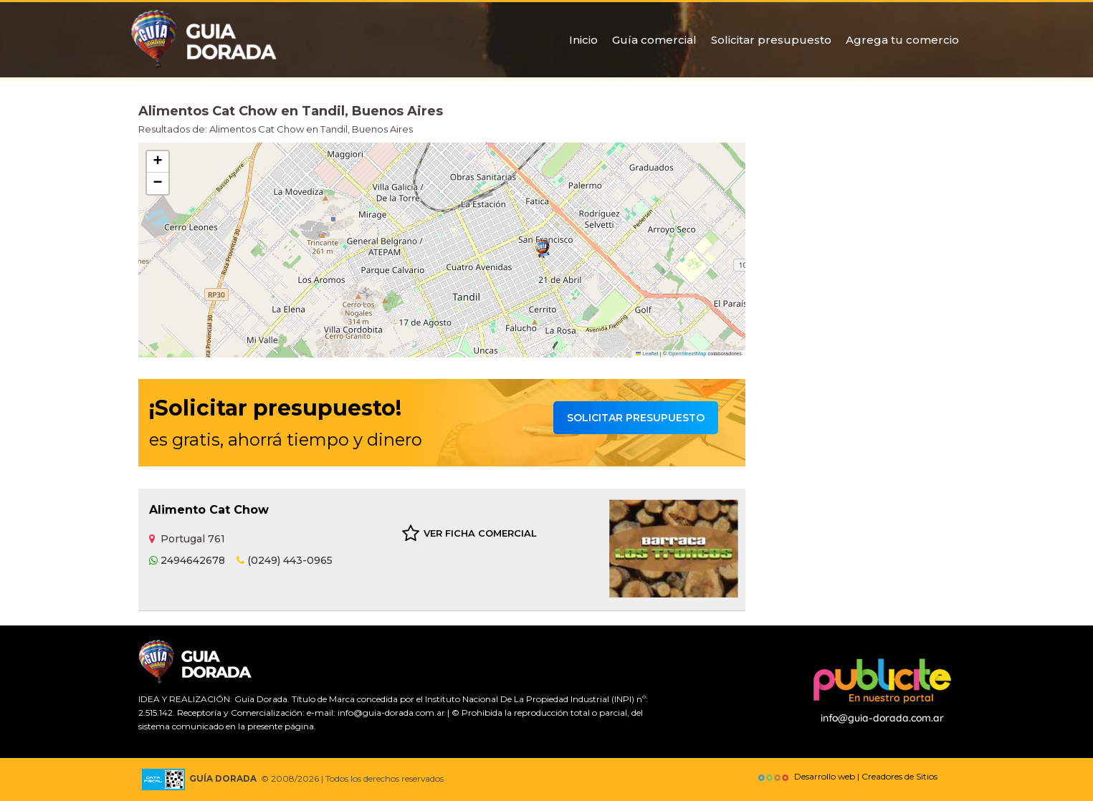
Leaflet (647, 353)
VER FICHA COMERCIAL (469, 533)
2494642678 (187, 560)
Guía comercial (654, 40)
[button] (542, 249)
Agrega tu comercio (902, 40)
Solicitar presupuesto (771, 40)
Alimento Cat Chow (209, 510)
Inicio (583, 40)
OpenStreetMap (687, 353)
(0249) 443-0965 (285, 560)
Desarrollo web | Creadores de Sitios (846, 776)
